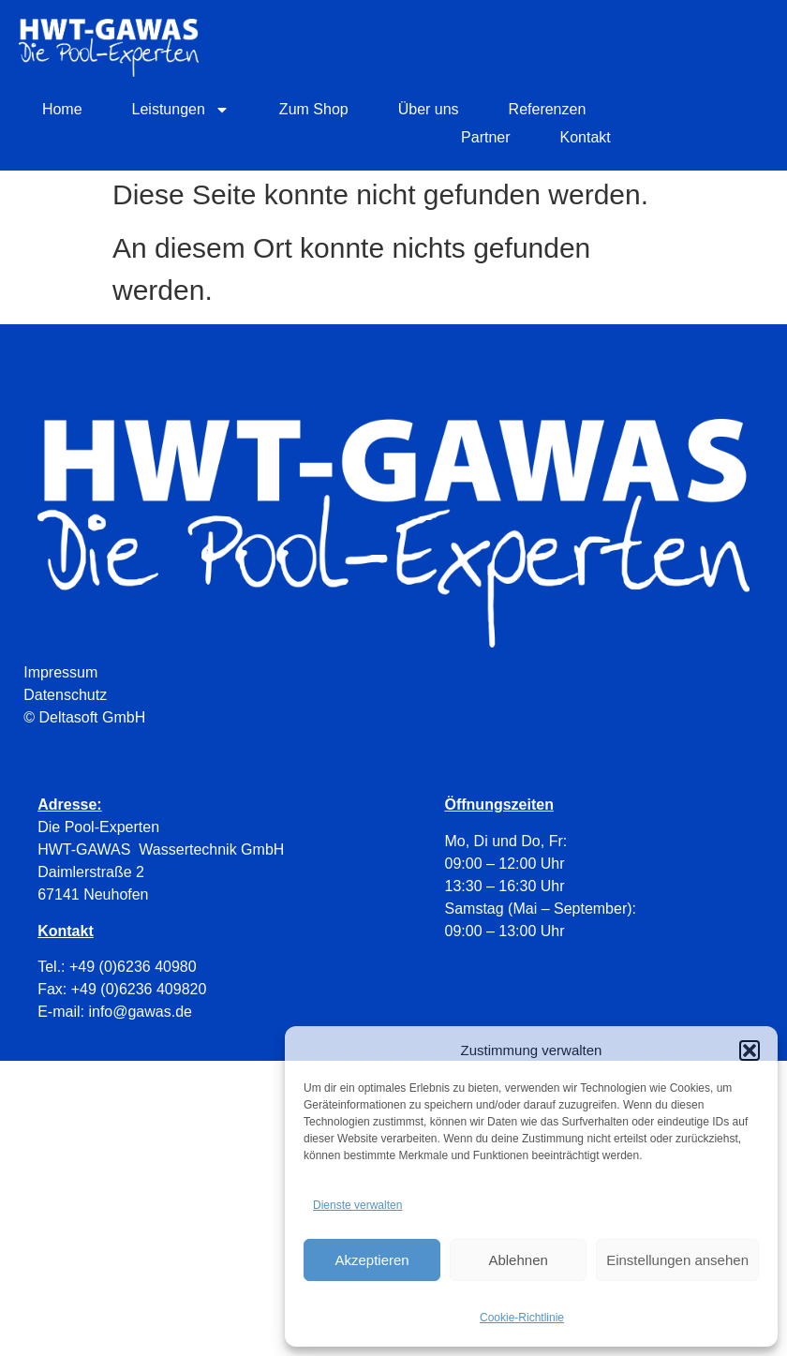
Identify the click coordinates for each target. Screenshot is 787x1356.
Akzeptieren (371, 1260)
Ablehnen (517, 1260)
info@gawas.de (140, 1012)
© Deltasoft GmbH (84, 717)
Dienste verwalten (357, 1205)
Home (62, 109)
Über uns (428, 109)
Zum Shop (314, 109)
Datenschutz (65, 695)
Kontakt (585, 137)
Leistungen (181, 110)
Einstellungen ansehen (677, 1260)
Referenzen (548, 109)
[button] (749, 1050)
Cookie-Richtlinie (522, 1317)
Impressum (60, 672)
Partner (485, 137)
